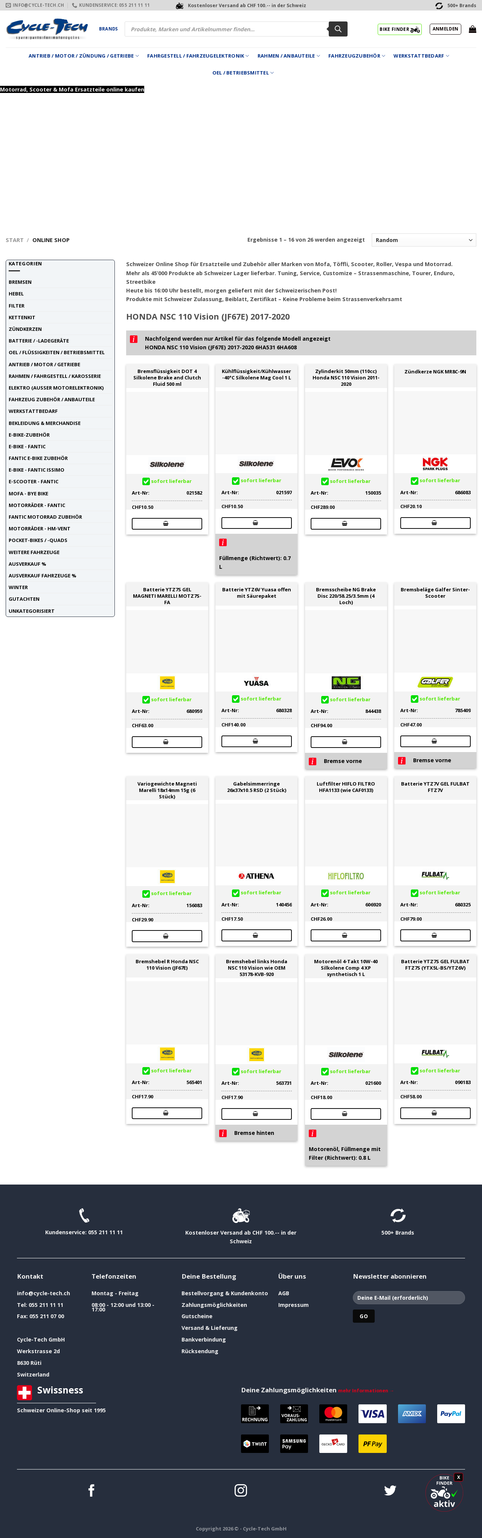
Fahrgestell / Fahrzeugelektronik (198, 55)
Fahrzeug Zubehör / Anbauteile (52, 399)
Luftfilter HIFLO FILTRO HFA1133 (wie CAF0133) (346, 787)
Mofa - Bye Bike (28, 493)
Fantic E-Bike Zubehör (38, 458)
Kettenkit (22, 317)
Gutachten (24, 598)
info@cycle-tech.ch (43, 1293)
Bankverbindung (204, 1339)
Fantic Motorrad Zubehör (45, 516)
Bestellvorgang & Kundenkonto (225, 1293)
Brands (108, 29)
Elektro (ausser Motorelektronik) (56, 387)
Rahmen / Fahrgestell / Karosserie (55, 376)
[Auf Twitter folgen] (390, 1491)
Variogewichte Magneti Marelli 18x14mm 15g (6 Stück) (167, 790)
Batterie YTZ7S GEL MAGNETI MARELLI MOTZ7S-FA (167, 595)
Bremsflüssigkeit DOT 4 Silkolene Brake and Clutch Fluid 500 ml (167, 377)
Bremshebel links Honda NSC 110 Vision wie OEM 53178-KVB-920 (256, 967)
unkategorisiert (32, 611)
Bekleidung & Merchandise (45, 423)
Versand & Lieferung (210, 1327)
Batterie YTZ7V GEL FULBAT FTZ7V (435, 787)
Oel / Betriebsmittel (243, 72)
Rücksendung (200, 1351)
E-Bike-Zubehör (29, 434)
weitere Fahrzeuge (34, 552)
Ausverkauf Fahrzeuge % (42, 575)
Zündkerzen (25, 329)
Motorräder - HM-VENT (39, 528)
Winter (18, 587)
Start (15, 240)
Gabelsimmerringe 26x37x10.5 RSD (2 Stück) (256, 787)
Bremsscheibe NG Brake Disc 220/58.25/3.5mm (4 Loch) (346, 595)
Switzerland (33, 1374)
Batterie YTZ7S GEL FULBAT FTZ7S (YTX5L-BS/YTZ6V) (435, 964)
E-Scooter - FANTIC (33, 481)
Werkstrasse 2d (38, 1351)
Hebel (16, 293)
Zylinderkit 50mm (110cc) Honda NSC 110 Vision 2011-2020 (346, 377)
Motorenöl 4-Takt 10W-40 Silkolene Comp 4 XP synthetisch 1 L (346, 967)
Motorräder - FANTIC (37, 505)
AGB (283, 1293)
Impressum (293, 1304)
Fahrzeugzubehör (356, 55)
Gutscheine (197, 1316)
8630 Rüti (29, 1362)
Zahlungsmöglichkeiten (214, 1304)
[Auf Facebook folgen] (91, 1491)
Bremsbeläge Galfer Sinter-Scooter (435, 592)
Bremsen (20, 282)
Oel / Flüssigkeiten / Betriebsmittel (57, 352)
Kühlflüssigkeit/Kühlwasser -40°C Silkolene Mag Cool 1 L (256, 374)
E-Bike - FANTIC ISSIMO (36, 469)
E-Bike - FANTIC (27, 446)
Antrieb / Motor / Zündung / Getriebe (84, 55)
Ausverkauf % (27, 563)
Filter (16, 305)
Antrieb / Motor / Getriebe (44, 364)
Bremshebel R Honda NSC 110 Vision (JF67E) (167, 964)
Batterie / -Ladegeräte (39, 340)
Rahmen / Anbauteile (289, 55)
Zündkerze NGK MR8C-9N (435, 372)
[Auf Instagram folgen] (241, 1491)
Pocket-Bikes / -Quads (38, 540)
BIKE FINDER (400, 29)
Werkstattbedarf (421, 55)
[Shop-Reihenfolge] (424, 240)
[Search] (338, 29)
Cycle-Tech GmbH (41, 1339)
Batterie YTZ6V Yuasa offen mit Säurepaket (256, 592)
